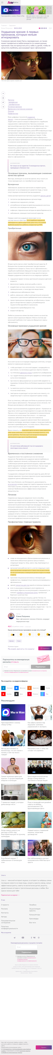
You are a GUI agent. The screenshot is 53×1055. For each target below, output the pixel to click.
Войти (48, 2)
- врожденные (13, 102)
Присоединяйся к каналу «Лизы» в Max (38, 16)
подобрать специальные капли (27, 593)
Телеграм (6, 688)
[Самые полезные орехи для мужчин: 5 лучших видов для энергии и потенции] (13, 766)
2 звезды (41, 28)
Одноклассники (33, 688)
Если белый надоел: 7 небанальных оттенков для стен (11, 860)
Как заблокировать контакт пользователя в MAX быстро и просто (39, 860)
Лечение (11, 111)
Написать (46, 648)
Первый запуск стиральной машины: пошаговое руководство (38, 832)
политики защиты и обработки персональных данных (15, 1051)
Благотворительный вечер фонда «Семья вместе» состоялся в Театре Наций (38, 778)
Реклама (4, 909)
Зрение (11, 641)
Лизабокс (32, 905)
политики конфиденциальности (11, 672)
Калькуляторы (34, 915)
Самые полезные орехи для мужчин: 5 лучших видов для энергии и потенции (12, 778)
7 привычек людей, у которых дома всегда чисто (12, 803)
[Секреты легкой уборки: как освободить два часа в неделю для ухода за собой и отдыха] (13, 10)
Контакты (5, 913)
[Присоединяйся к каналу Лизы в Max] (13, 712)
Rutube (45, 688)
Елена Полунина (6, 28)
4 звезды (44, 28)
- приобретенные (14, 104)
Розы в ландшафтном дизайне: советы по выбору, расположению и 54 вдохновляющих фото (39, 805)
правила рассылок (24, 672)
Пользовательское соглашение (8, 922)
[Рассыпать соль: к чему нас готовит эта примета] (40, 738)
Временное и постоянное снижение (20, 109)
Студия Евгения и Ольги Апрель (30, 971)
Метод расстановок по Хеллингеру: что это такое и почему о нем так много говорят (11, 752)
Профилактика (13, 113)
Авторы (4, 917)
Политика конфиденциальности (9, 927)
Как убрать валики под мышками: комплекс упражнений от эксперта (37, 725)
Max (44, 694)
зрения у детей (45, 196)
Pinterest (32, 694)
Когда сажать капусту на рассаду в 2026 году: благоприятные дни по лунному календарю (13, 833)
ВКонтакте (20, 688)
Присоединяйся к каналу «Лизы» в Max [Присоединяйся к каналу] (10, 724)
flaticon (30, 973)
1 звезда (39, 28)
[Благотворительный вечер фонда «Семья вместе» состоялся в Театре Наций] (40, 766)
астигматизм (12, 484)
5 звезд (46, 28)
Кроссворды (33, 919)
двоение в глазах (26, 373)
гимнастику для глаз (22, 585)
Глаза (20, 641)
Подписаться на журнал (9, 895)
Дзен (18, 694)
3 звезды (43, 28)
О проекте (5, 905)
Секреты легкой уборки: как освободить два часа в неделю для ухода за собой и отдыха (13, 17)
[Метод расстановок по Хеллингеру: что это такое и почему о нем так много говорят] (13, 738)
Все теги (32, 923)
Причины (11, 100)
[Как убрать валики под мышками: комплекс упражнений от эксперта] (40, 712)
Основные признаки (15, 107)
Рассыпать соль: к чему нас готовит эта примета (38, 750)
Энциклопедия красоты (34, 910)
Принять (43, 1047)
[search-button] (43, 2)
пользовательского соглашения (39, 671)
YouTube (6, 694)
